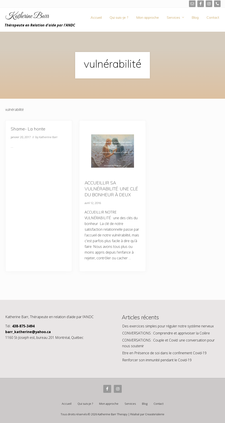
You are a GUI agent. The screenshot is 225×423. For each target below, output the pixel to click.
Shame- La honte (28, 129)
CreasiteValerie (154, 414)
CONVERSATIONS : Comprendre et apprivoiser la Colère (166, 333)
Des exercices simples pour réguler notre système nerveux (168, 326)
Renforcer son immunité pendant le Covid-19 (157, 360)
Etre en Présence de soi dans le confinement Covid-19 (164, 353)
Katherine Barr (27, 16)
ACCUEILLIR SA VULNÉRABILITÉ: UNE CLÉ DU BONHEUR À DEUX (111, 188)
